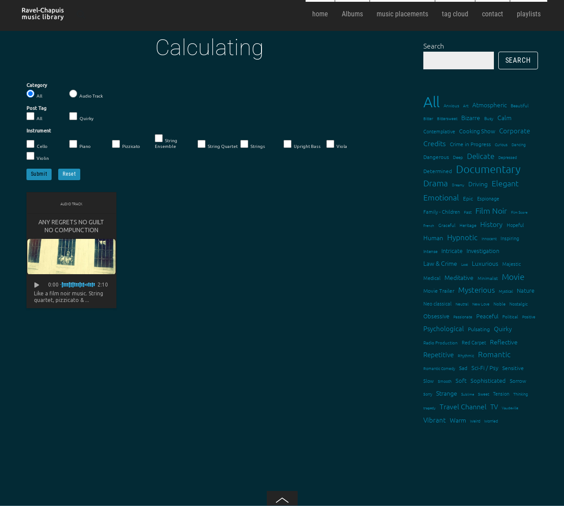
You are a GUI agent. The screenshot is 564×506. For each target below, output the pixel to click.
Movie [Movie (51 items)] (513, 276)
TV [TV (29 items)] (494, 406)
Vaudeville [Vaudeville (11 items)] (510, 408)
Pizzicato (126, 144)
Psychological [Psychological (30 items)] (443, 328)
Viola (336, 144)
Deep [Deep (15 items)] (458, 157)
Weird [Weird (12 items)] (475, 420)
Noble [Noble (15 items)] (499, 303)
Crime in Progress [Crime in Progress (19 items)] (470, 143)
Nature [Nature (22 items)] (525, 290)
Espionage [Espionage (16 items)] (488, 198)
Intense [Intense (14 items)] (430, 251)
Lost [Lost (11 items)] (464, 264)
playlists (529, 14)
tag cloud (455, 14)
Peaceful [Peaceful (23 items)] (487, 316)
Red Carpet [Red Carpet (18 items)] (474, 342)
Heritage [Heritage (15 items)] (467, 225)
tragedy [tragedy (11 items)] (429, 408)
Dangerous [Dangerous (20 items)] (436, 156)
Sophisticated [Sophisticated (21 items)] (488, 380)
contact (492, 14)
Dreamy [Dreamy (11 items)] (458, 185)
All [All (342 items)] (431, 102)
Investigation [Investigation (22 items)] (483, 250)
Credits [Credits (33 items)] (434, 143)
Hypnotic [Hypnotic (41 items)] (462, 237)
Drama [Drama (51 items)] (435, 182)
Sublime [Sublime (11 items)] (467, 394)
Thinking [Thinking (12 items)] (520, 393)
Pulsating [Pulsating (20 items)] (479, 328)
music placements (402, 14)
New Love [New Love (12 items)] (480, 303)
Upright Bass (302, 144)
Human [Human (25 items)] (433, 237)
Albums (352, 14)
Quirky (81, 116)
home (320, 14)
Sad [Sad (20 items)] (463, 367)
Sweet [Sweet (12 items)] (483, 393)
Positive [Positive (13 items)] (528, 316)
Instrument (38, 131)
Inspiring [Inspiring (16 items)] (510, 238)
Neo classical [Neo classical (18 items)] (437, 303)
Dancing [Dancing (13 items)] (519, 144)
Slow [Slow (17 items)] (428, 380)
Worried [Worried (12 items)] (491, 420)
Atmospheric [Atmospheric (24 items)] (489, 104)
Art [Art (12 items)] (465, 105)
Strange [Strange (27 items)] (446, 393)
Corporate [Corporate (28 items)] (514, 130)
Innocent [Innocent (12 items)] (489, 238)
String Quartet (218, 144)
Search (433, 45)
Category (36, 85)
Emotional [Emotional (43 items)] (441, 197)
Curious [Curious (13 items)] (501, 144)
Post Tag (36, 108)
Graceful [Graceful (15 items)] (447, 225)
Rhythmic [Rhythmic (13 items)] (466, 355)
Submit (39, 174)
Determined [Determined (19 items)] (437, 170)
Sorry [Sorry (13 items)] (427, 393)
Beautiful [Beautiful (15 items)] (520, 105)
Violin (37, 156)
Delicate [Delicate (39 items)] (480, 156)
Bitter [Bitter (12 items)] (428, 118)
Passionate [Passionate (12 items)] (462, 316)
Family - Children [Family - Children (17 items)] (441, 211)
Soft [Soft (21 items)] (461, 380)
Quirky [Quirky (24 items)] (503, 328)
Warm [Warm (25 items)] (458, 419)
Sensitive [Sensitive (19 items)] (513, 367)
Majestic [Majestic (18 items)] (511, 263)
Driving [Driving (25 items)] (478, 183)
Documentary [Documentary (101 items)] (488, 169)
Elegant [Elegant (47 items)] (505, 183)
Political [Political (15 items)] (510, 316)
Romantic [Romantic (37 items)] (494, 354)
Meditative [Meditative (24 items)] (459, 277)
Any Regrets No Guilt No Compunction (71, 226)
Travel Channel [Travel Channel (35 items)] (463, 406)
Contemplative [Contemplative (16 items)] (439, 131)
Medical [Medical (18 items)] (432, 277)
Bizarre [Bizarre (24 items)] (470, 117)
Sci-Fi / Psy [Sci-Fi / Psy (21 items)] (484, 367)
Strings (252, 144)
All (34, 94)
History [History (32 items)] (491, 224)
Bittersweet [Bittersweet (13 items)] (447, 118)
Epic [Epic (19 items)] (468, 198)
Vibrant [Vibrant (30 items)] (434, 419)
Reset (69, 174)
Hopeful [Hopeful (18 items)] (515, 224)
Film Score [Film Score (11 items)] (519, 212)
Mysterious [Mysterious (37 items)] (476, 290)
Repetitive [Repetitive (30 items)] (438, 354)
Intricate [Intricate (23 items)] (452, 250)
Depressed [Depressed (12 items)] (507, 157)
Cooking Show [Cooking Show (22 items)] (477, 131)
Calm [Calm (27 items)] (504, 117)
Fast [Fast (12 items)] (467, 211)
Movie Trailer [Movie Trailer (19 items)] (438, 290)
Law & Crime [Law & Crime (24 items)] (440, 263)
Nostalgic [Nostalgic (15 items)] (518, 303)
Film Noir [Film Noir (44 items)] (491, 210)
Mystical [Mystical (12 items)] (506, 290)
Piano (80, 144)
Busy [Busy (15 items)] (488, 118)
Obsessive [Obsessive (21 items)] (436, 316)
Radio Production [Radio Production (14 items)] (440, 342)
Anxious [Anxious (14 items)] (451, 105)
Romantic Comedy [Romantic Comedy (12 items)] (439, 368)
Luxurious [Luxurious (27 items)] (485, 263)
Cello (37, 144)
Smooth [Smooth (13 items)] (445, 381)
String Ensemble (166, 141)
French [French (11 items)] (428, 225)
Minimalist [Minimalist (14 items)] (488, 278)
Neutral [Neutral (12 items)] (462, 303)
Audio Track (86, 94)
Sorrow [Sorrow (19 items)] (518, 380)
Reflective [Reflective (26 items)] (504, 341)
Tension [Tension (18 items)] (501, 393)
